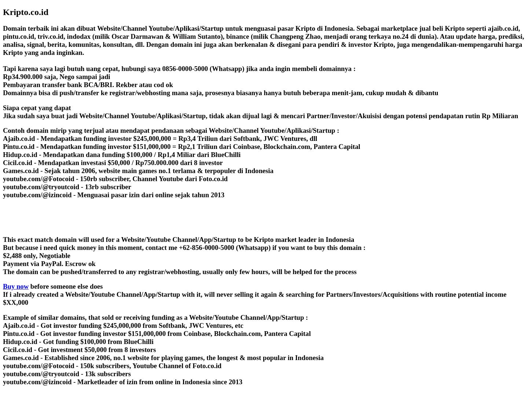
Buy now (16, 286)
